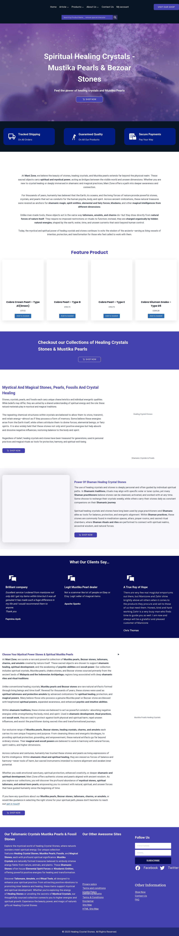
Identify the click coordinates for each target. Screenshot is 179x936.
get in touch (12, 804)
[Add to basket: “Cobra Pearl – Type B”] (67, 316)
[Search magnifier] (115, 17)
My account (122, 6)
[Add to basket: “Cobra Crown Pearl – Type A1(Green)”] (23, 316)
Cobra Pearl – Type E (112, 302)
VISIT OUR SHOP (166, 7)
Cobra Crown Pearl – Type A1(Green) (23, 304)
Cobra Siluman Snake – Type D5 (156, 304)
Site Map (87, 904)
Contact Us (108, 6)
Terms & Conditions (93, 897)
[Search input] (88, 17)
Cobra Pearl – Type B (67, 302)
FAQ (137, 899)
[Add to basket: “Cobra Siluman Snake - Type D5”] (156, 316)
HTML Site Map (91, 908)
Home (53, 6)
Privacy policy (90, 884)
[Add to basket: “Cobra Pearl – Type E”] (112, 316)
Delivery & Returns (92, 893)
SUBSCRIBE (153, 860)
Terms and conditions (94, 888)
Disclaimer (88, 901)
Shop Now (140, 892)
